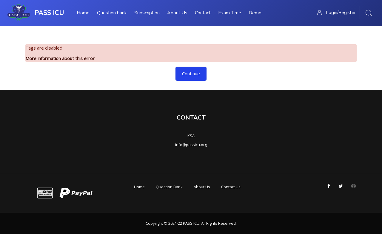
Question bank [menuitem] (112, 13)
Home (139, 186)
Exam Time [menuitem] (229, 13)
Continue (191, 74)
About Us (202, 186)
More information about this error (60, 58)
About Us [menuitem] (177, 13)
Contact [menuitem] (203, 13)
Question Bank (169, 186)
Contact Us (231, 186)
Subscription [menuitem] (147, 13)
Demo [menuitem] (255, 13)
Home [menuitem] (83, 13)
